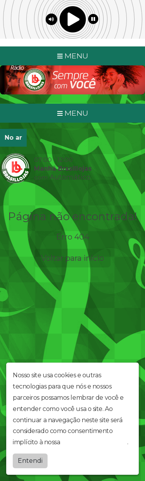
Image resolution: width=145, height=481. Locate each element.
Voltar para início (72, 258)
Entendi (30, 460)
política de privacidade (94, 441)
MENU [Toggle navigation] (72, 55)
